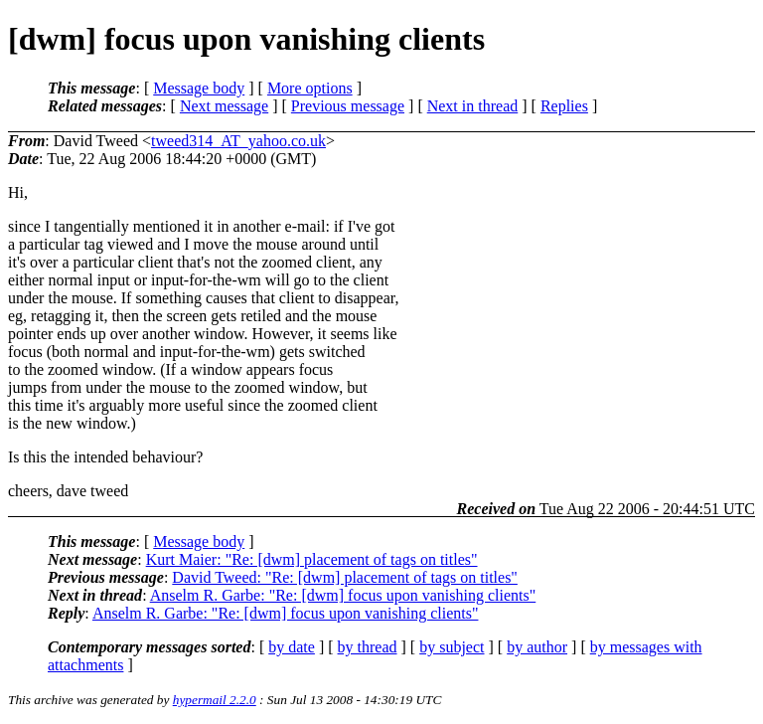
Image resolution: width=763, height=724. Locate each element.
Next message (224, 105)
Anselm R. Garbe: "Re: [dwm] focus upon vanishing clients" (343, 595)
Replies (564, 105)
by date (291, 646)
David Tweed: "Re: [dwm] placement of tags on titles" (345, 577)
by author (537, 646)
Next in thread (473, 105)
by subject (451, 646)
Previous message (347, 105)
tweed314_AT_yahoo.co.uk (238, 140)
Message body (198, 88)
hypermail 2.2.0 (214, 699)
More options (310, 88)
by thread (367, 646)
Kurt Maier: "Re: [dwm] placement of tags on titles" (312, 559)
